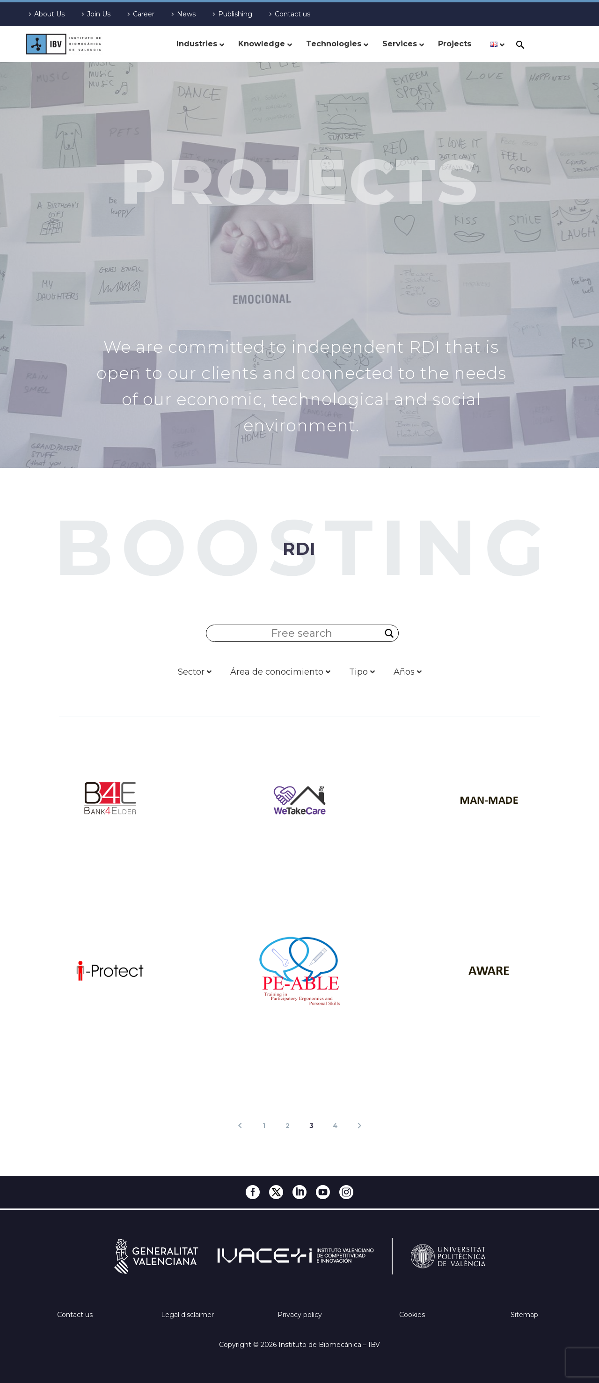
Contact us (292, 14)
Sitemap (524, 1314)
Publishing (235, 14)
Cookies (412, 1314)
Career (143, 14)
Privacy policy (300, 1314)
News (186, 14)
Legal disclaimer (187, 1314)
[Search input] (302, 633)
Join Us (98, 14)
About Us (49, 14)
